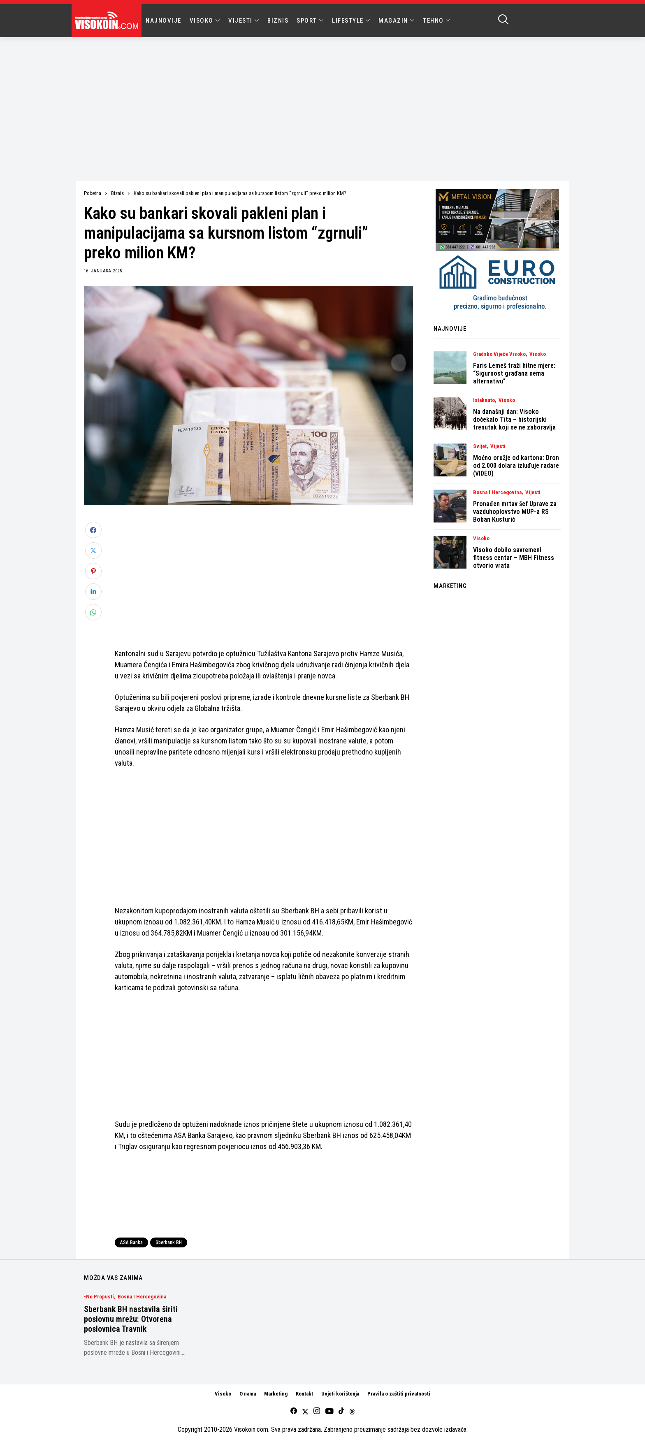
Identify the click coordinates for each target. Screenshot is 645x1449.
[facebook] (293, 1411)
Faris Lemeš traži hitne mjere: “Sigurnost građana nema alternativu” (514, 373)
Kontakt (304, 1394)
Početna (92, 193)
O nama (247, 1394)
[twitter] (305, 1411)
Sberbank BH (168, 1242)
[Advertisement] (322, 98)
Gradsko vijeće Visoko (499, 354)
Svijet (480, 446)
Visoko (537, 354)
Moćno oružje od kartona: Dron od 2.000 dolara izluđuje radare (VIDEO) (516, 465)
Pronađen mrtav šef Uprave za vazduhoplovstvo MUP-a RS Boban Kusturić (515, 511)
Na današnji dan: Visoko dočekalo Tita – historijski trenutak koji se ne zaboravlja (514, 419)
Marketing (276, 1394)
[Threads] (352, 1411)
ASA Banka (131, 1242)
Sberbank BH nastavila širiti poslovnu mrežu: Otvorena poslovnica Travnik (131, 1319)
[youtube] (329, 1411)
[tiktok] (341, 1411)
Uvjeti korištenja (340, 1394)
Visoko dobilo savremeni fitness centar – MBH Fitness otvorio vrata (513, 557)
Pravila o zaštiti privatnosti (398, 1394)
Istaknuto (484, 400)
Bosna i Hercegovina (497, 492)
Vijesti (498, 446)
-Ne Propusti (99, 1297)
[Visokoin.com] (108, 20)
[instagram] (316, 1411)
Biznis (117, 193)
